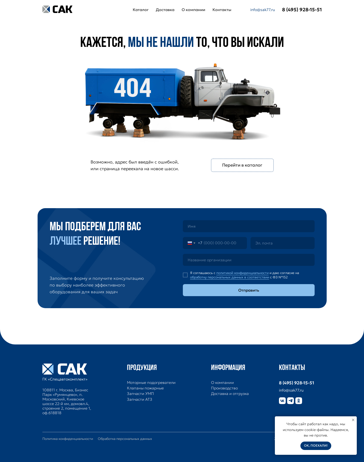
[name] (249, 226)
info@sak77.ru (262, 9)
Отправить (248, 290)
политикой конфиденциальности (242, 273)
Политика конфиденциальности (67, 439)
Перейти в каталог (242, 165)
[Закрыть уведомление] (353, 420)
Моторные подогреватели (151, 382)
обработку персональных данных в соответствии (229, 277)
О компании (193, 9)
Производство (224, 388)
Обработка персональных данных (125, 439)
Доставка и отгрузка (230, 393)
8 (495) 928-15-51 (296, 383)
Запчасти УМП (140, 393)
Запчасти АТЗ (139, 399)
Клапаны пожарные (145, 388)
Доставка (165, 9)
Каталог (141, 9)
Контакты (221, 9)
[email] (283, 243)
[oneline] (249, 260)
